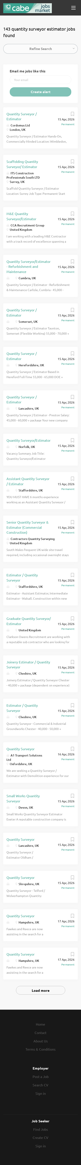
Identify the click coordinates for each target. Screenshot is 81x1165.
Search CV (40, 1085)
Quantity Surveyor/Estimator (28, 440)
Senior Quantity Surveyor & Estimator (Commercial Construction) (27, 527)
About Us (40, 1041)
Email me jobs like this (27, 71)
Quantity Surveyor (20, 749)
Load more (40, 990)
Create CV (40, 1137)
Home (40, 1024)
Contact (40, 1032)
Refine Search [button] (40, 48)
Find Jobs (40, 1129)
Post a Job (41, 1076)
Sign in (40, 1093)
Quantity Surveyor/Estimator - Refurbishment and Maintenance (28, 266)
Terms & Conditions (40, 1049)
